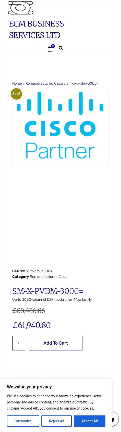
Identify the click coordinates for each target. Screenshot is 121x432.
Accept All (89, 421)
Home (17, 83)
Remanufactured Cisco (44, 83)
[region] (56, 405)
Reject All (56, 421)
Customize (23, 421)
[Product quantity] (18, 343)
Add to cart (55, 343)
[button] (19, 49)
